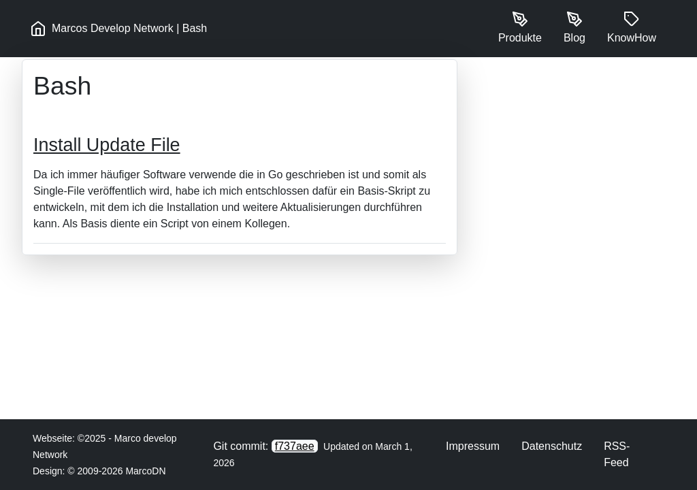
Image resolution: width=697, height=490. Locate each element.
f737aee (294, 446)
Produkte (520, 27)
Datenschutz (551, 446)
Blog (574, 27)
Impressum (473, 446)
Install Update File (106, 145)
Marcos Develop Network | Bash (118, 28)
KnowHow (631, 27)
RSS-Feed (617, 454)
